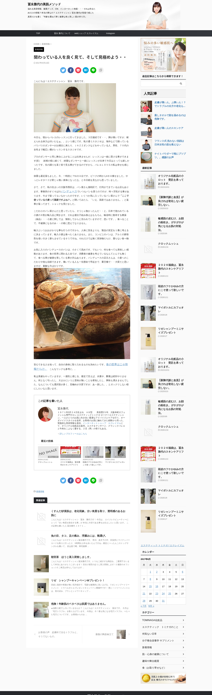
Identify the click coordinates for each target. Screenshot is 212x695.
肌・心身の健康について (94, 455)
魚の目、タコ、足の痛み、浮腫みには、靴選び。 (77, 530)
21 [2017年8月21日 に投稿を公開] (144, 576)
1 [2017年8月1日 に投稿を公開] (150, 554)
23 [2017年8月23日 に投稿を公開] (156, 576)
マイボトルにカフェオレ (115, 461)
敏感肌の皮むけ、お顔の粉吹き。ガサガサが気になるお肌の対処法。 (171, 217)
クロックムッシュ (45, 461)
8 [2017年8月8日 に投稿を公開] (150, 562)
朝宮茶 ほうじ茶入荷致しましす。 (70, 552)
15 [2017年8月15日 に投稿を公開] (150, 569)
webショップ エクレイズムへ (86, 34)
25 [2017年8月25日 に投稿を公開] (169, 576)
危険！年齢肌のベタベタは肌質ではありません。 (77, 599)
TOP (38, 33)
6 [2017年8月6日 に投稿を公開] (182, 554)
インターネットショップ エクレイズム (102, 422)
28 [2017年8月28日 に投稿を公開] (144, 583)
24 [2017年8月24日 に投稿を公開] (163, 576)
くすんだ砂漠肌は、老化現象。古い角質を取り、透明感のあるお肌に (88, 509)
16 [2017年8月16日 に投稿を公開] (156, 569)
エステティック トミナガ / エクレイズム (162, 528)
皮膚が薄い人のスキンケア (167, 128)
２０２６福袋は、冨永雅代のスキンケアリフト (70, 462)
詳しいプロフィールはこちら (73, 432)
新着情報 (40, 490)
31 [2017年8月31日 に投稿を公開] (163, 583)
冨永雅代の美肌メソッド (44, 4)
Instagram (110, 33)
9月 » (151, 589)
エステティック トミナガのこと (70, 454)
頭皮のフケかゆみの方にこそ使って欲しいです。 (93, 462)
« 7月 (143, 589)
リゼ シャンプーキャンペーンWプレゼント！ (76, 575)
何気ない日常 (53, 455)
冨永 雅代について (62, 33)
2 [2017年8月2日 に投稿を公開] (156, 554)
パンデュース (67, 191)
